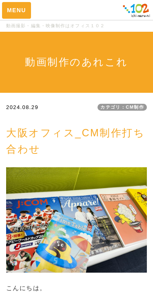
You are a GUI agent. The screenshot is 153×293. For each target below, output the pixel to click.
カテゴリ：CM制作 (122, 107)
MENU (16, 10)
